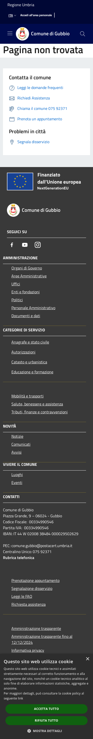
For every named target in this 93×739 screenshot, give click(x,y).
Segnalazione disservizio (31, 588)
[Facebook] (12, 245)
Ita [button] (12, 15)
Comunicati (21, 444)
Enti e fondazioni (25, 292)
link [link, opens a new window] (20, 698)
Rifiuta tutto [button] (46, 720)
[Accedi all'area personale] (36, 15)
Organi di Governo (26, 268)
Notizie (17, 436)
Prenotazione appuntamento (35, 580)
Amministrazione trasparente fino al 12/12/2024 (41, 639)
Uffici (15, 284)
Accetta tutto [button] (46, 709)
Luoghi (17, 475)
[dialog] (46, 696)
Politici (17, 300)
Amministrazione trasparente (36, 628)
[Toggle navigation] (10, 33)
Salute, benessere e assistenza (37, 404)
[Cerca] (83, 34)
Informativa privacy (27, 650)
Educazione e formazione (32, 372)
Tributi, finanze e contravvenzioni (39, 412)
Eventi (16, 482)
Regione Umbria (20, 5)
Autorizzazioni (23, 352)
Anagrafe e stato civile (30, 342)
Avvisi (16, 452)
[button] (46, 730)
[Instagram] (38, 245)
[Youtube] (25, 245)
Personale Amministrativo (33, 308)
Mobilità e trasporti (27, 396)
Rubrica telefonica (18, 558)
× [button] (87, 659)
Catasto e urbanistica (29, 362)
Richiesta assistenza (28, 604)
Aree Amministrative (29, 276)
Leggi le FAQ (21, 596)
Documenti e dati (25, 316)
